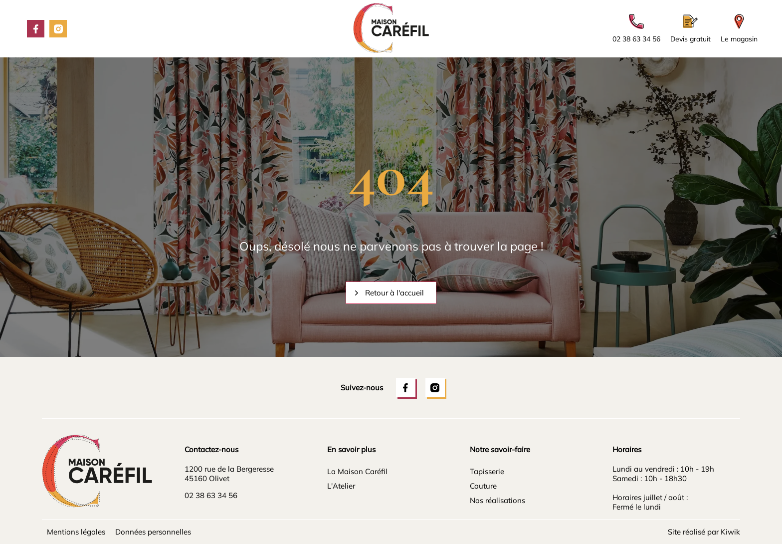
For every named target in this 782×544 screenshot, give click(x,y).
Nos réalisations (497, 500)
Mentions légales (76, 532)
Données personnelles (153, 532)
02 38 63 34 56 (211, 495)
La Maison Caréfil (357, 471)
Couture (483, 486)
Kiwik (730, 532)
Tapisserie (487, 471)
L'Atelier (341, 486)
